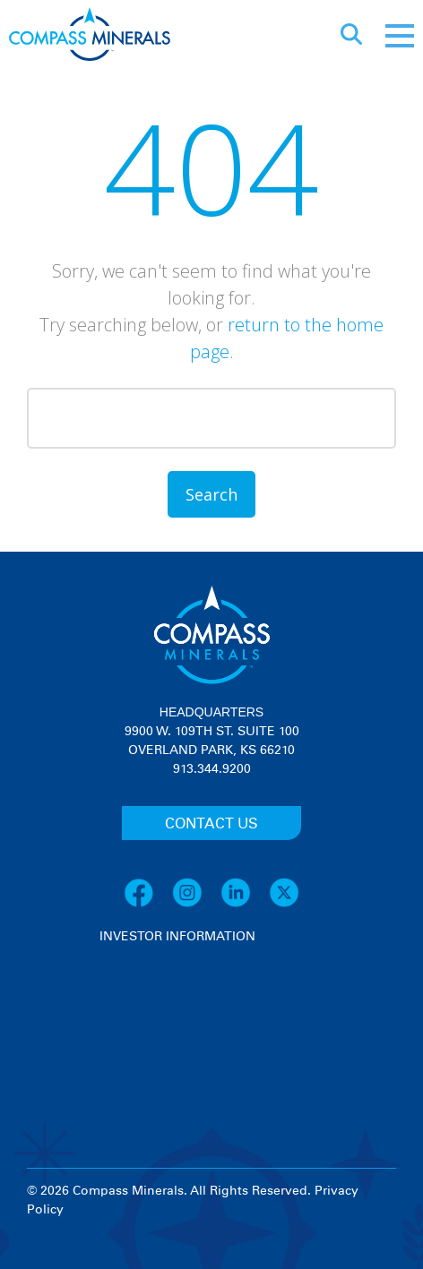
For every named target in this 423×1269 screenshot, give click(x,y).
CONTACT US (211, 824)
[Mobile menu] (399, 35)
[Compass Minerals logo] (89, 36)
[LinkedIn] (244, 904)
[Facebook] (148, 904)
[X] (284, 904)
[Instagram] (196, 904)
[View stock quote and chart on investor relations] (182, 1013)
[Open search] (351, 36)
